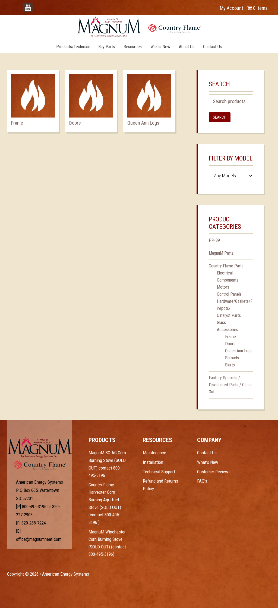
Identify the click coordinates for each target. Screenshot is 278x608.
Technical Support (159, 471)
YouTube (35, 5)
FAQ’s (202, 481)
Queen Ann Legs (238, 350)
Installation (153, 462)
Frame (230, 336)
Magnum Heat (139, 26)
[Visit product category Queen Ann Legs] (149, 101)
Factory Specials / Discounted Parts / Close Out (230, 384)
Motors (223, 287)
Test (40, 447)
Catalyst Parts (229, 315)
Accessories (227, 329)
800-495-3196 (34, 506)
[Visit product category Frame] (33, 101)
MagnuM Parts (221, 253)
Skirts (230, 365)
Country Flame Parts (226, 265)
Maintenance (154, 452)
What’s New (207, 462)
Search (219, 117)
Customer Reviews (213, 471)
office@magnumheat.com (38, 539)
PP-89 (214, 240)
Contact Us (207, 452)
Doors (230, 343)
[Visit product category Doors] (91, 101)
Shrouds (232, 357)
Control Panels (229, 294)
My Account (231, 8)
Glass (221, 322)
